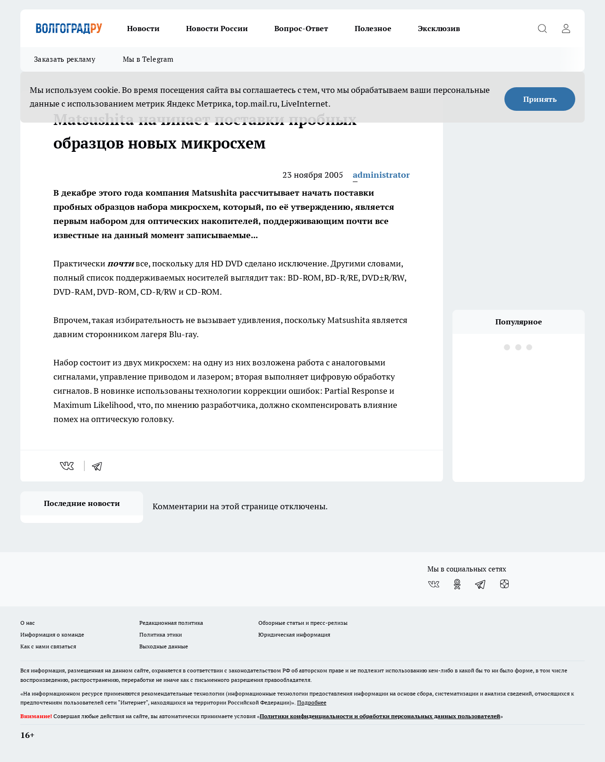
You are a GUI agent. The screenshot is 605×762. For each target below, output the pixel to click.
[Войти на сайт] (565, 28)
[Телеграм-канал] (481, 584)
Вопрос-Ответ (301, 28)
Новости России (217, 28)
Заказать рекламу (64, 59)
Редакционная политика (171, 622)
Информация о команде (52, 634)
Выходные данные (163, 646)
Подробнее (311, 702)
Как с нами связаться (48, 646)
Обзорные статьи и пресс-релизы (303, 622)
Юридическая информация (294, 634)
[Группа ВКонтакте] (433, 584)
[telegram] (100, 465)
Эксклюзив (439, 28)
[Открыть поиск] (542, 28)
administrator (381, 174)
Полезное (373, 28)
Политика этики (160, 634)
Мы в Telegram (148, 59)
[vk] (68, 465)
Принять (540, 99)
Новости (143, 28)
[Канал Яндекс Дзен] (504, 584)
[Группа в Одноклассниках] (457, 584)
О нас (27, 622)
